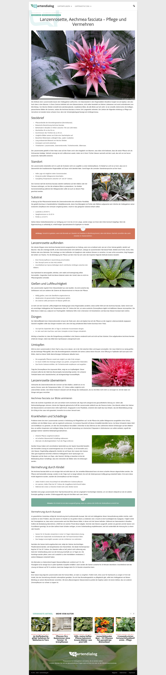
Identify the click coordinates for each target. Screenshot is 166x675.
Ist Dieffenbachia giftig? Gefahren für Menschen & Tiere (40, 638)
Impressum (132, 672)
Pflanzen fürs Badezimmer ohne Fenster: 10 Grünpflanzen (62, 639)
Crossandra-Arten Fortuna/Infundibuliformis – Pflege (125, 638)
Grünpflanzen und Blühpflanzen (51, 15)
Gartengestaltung (83, 6)
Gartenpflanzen (64, 6)
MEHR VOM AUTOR (65, 613)
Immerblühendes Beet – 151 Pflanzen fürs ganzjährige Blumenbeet (104, 639)
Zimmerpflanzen (36, 13)
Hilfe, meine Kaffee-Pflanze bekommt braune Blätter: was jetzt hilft (83, 639)
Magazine (114, 672)
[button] (134, 6)
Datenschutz (123, 672)
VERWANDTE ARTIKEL (43, 613)
